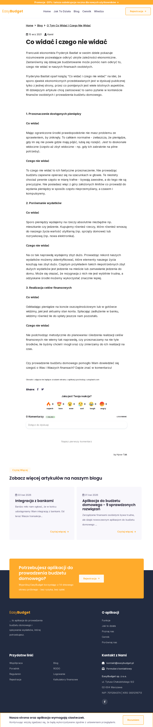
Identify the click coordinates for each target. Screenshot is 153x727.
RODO (56, 668)
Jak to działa (62, 11)
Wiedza (99, 11)
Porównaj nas (109, 642)
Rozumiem (133, 719)
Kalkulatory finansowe (65, 679)
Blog (76, 11)
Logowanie (59, 674)
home (47, 11)
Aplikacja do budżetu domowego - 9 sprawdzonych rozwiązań (109, 505)
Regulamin (15, 674)
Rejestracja (138, 11)
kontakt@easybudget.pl (120, 663)
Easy (12, 11)
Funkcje (106, 620)
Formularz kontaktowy (119, 668)
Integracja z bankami (34, 500)
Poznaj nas (108, 631)
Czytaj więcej (59, 531)
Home (29, 25)
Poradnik (14, 668)
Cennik (86, 11)
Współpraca (16, 663)
